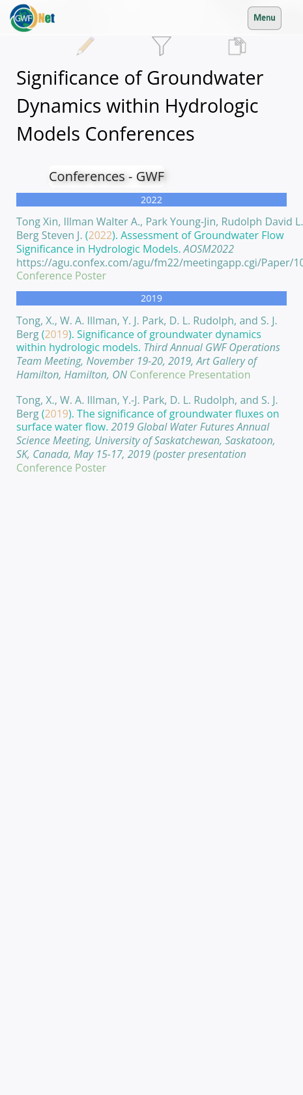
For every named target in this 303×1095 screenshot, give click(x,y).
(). (148, 347)
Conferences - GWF (106, 176)
